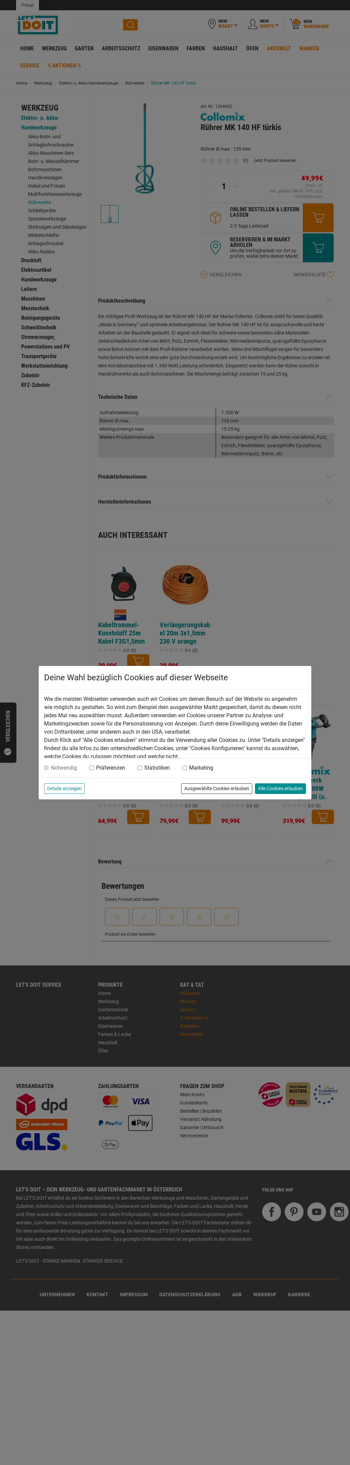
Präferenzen (110, 768)
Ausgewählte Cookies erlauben (216, 788)
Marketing (201, 768)
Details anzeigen (64, 788)
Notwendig (64, 768)
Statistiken (157, 768)
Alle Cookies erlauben (280, 788)
